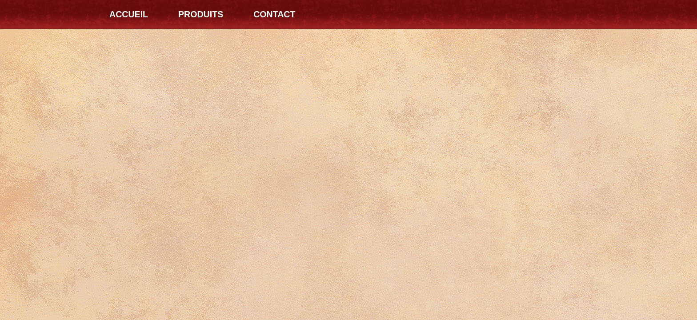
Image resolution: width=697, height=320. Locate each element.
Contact (274, 14)
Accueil (128, 14)
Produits (200, 14)
